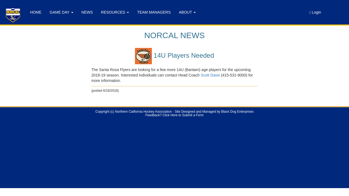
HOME (35, 12)
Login (315, 12)
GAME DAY (61, 12)
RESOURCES (115, 12)
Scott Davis (210, 75)
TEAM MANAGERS (154, 12)
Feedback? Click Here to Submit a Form (174, 115)
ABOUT (187, 12)
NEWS (87, 12)
